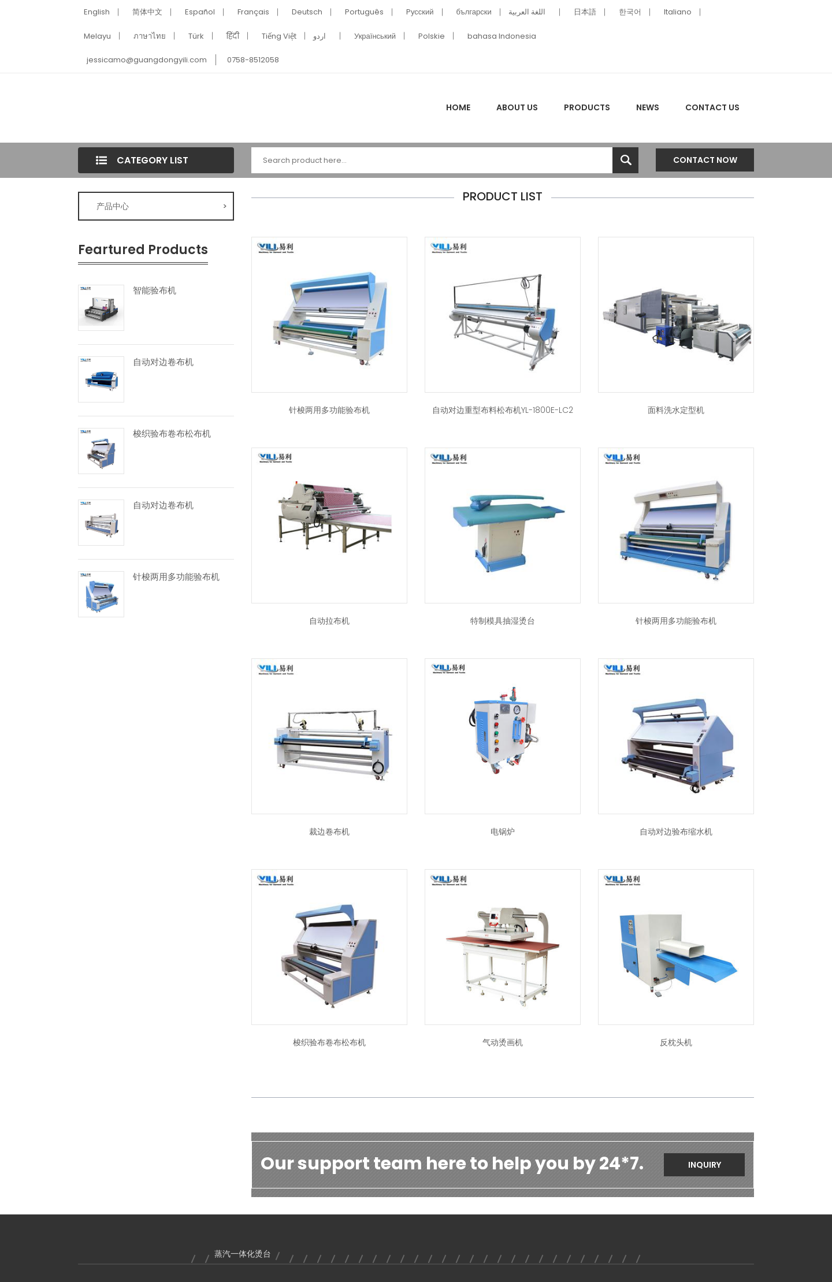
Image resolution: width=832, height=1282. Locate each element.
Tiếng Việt (279, 36)
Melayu (97, 36)
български (474, 11)
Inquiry (704, 1165)
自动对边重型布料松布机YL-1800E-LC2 (502, 410)
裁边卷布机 (329, 831)
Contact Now (705, 160)
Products (587, 107)
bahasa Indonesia (501, 36)
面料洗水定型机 (676, 410)
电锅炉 (503, 831)
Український (375, 36)
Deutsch (307, 11)
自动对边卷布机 (163, 362)
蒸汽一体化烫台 (242, 1253)
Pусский (420, 11)
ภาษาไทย (149, 36)
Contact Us (712, 107)
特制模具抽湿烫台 (502, 621)
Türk (196, 36)
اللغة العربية (526, 11)
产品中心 (161, 206)
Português (364, 11)
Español (200, 11)
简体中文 (147, 11)
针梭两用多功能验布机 (176, 577)
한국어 (630, 11)
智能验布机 (154, 290)
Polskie (431, 36)
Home (458, 107)
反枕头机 (676, 1042)
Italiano (678, 11)
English (97, 11)
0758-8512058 (253, 59)
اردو (319, 36)
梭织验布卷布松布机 (172, 433)
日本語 (585, 11)
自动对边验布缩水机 (676, 831)
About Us (517, 107)
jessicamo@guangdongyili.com (147, 59)
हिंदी (232, 36)
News (647, 107)
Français (253, 11)
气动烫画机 (502, 1042)
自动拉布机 (329, 621)
